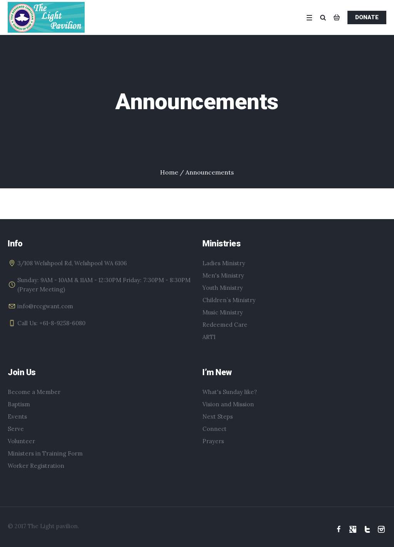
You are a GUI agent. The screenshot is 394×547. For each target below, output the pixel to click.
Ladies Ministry (223, 263)
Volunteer (21, 441)
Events (17, 416)
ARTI (208, 337)
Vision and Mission (228, 404)
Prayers (213, 441)
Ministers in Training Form (45, 453)
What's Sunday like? (229, 392)
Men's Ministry (223, 275)
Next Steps (217, 416)
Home (169, 172)
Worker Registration (36, 465)
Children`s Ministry (228, 300)
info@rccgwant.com (45, 306)
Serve (16, 428)
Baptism (19, 404)
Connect (214, 428)
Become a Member (34, 392)
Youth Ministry (222, 287)
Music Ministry (222, 312)
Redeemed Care (224, 324)
